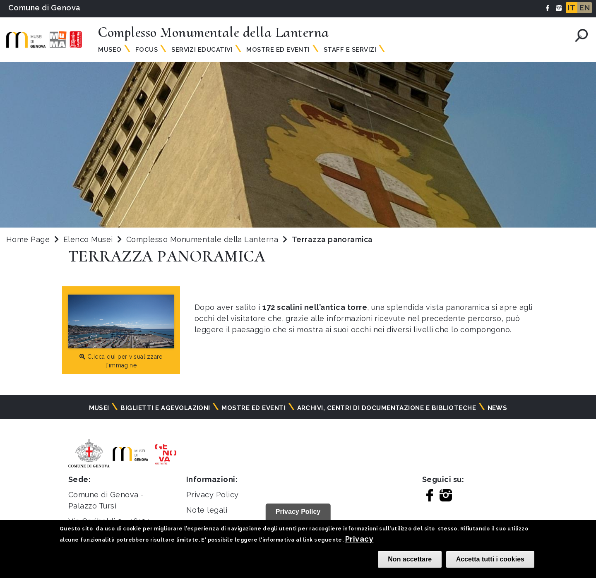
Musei (99, 408)
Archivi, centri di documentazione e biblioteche (386, 408)
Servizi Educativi (202, 49)
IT (571, 7)
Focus (146, 49)
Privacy (359, 539)
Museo (109, 49)
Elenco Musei (88, 239)
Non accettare (410, 559)
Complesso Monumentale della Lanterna (203, 239)
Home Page (28, 239)
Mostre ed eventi (253, 408)
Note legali (206, 510)
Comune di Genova (44, 7)
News (497, 408)
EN (584, 7)
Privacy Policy (212, 494)
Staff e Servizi (350, 49)
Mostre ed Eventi (278, 49)
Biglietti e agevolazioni (165, 408)
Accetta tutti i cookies (490, 559)
